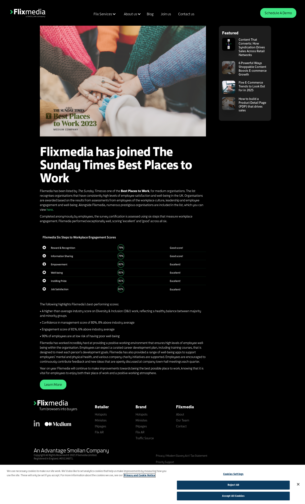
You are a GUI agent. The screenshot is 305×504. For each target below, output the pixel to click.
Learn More (53, 384)
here (50, 210)
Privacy (160, 455)
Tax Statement (198, 455)
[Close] (298, 485)
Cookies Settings (233, 475)
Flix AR (99, 432)
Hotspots (101, 414)
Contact (181, 426)
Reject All (233, 486)
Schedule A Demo (278, 13)
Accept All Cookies (233, 497)
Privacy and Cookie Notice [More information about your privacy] (139, 476)
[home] (28, 13)
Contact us (186, 14)
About (180, 414)
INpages (100, 426)
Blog (150, 14)
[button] (104, 14)
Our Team (182, 420)
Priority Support (165, 462)
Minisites (100, 420)
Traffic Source (145, 438)
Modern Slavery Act (177, 455)
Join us (166, 14)
